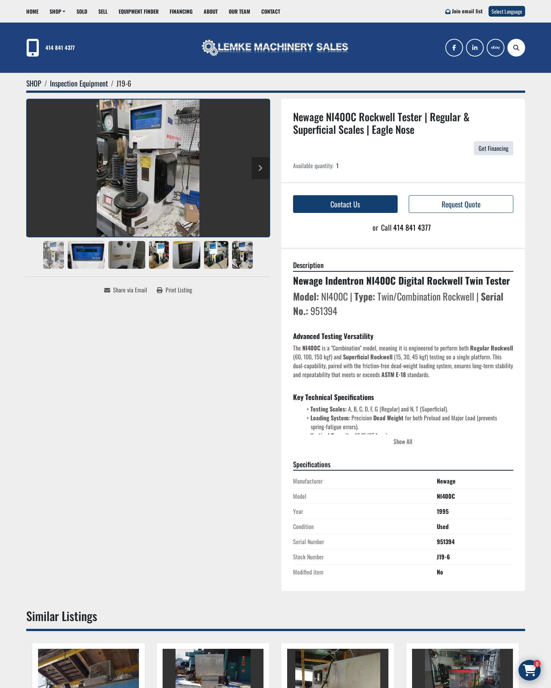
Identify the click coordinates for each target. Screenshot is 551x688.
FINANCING (181, 11)
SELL (103, 11)
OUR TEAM (239, 11)
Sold (81, 11)
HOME (32, 11)
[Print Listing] (174, 290)
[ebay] (495, 48)
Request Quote (461, 204)
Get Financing (494, 148)
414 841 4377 (60, 47)
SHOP (55, 11)
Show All (403, 441)
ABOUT (211, 11)
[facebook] (454, 48)
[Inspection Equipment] (79, 83)
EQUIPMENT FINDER (139, 11)
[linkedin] (475, 48)
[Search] (516, 48)
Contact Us (345, 204)
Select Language (507, 11)
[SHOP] (33, 83)
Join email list (467, 11)
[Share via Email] (125, 290)
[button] (58, 11)
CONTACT (270, 11)
